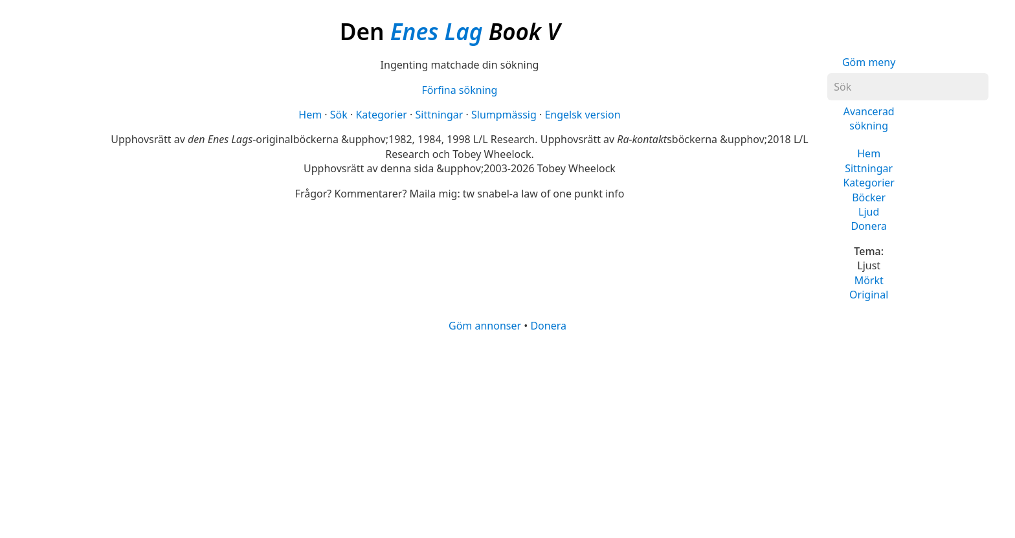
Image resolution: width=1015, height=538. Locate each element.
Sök (339, 114)
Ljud (868, 212)
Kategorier (869, 182)
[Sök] (907, 86)
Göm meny (868, 62)
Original (868, 294)
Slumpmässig (504, 114)
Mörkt (869, 280)
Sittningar (869, 168)
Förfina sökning (460, 90)
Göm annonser (485, 326)
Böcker (869, 197)
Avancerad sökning (869, 118)
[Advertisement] (490, 434)
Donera (869, 226)
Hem (868, 153)
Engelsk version (582, 114)
